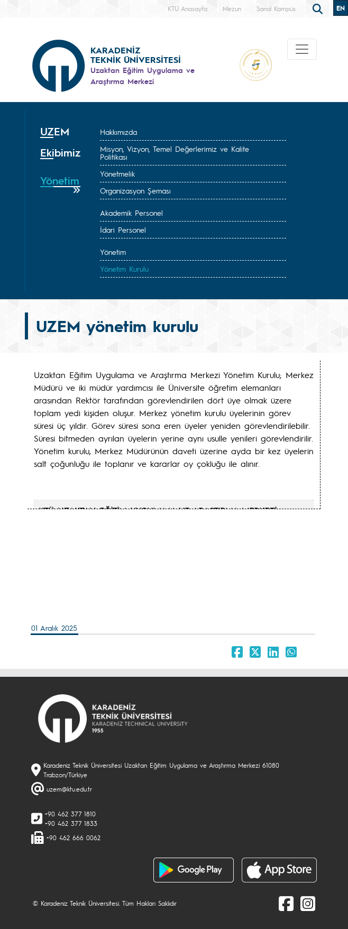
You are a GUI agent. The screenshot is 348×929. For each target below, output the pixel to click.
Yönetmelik (117, 173)
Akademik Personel (131, 212)
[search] (319, 8)
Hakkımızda (118, 131)
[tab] (60, 131)
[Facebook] (286, 903)
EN (340, 8)
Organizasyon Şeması (135, 190)
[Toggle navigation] (302, 49)
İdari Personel (123, 229)
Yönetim (113, 251)
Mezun (232, 8)
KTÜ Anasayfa (187, 8)
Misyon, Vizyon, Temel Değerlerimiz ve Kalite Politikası (174, 152)
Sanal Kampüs (276, 8)
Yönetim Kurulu (124, 268)
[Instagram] (307, 903)
